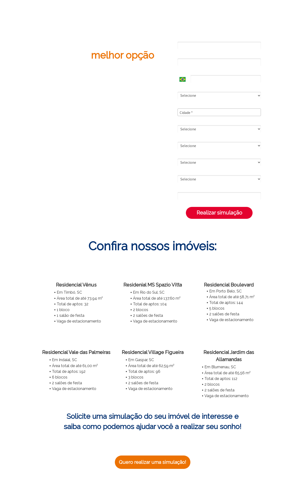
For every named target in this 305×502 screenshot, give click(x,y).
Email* (182, 55)
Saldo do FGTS (189, 138)
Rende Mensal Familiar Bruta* (200, 121)
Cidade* (184, 105)
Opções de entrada (192, 155)
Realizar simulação (219, 213)
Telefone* (185, 71)
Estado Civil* (187, 88)
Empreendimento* (192, 172)
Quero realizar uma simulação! (152, 462)
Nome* (183, 38)
